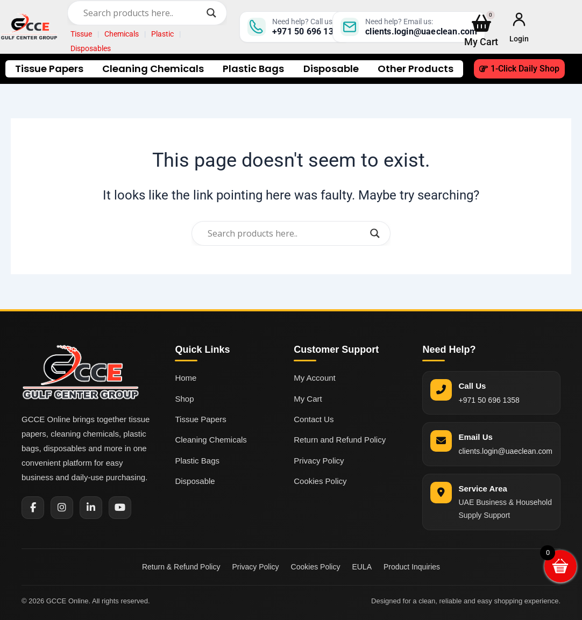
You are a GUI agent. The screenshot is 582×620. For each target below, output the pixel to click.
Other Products (415, 68)
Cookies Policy (320, 481)
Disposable (331, 68)
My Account (315, 377)
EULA (362, 566)
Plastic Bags (253, 68)
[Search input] (142, 12)
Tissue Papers (49, 68)
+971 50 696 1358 (488, 400)
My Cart (308, 398)
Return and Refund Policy (340, 439)
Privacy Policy (319, 460)
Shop (184, 398)
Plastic (162, 34)
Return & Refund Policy (181, 566)
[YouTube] (120, 507)
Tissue (81, 34)
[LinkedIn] (91, 507)
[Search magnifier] (211, 12)
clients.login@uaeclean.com (505, 451)
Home (185, 377)
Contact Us (313, 419)
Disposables (90, 48)
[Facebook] (33, 507)
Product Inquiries (412, 566)
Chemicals (121, 34)
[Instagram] (62, 507)
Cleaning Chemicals (153, 68)
